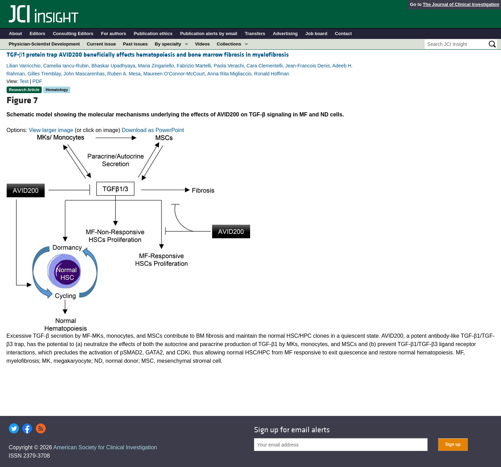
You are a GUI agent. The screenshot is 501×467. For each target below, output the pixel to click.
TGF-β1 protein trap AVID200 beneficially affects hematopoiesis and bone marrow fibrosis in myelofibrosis (148, 55)
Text (24, 81)
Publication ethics (153, 33)
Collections (229, 44)
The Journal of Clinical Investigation (461, 4)
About (15, 33)
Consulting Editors (73, 33)
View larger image (51, 130)
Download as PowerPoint (153, 130)
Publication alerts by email (208, 33)
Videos (202, 44)
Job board (316, 33)
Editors (37, 33)
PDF (37, 81)
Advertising (285, 33)
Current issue (101, 44)
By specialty (168, 44)
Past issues (135, 44)
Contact (343, 33)
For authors (113, 33)
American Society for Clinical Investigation (105, 447)
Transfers (255, 33)
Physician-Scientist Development (44, 44)
